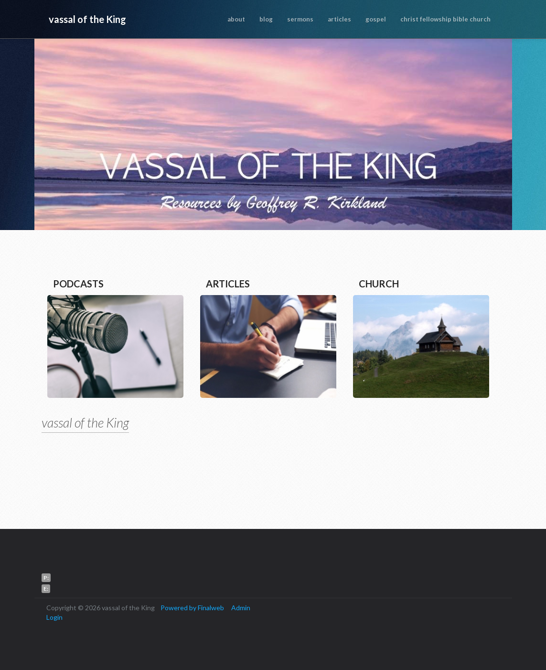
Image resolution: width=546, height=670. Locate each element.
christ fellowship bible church (445, 19)
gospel (375, 19)
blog (266, 19)
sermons (300, 19)
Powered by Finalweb (192, 608)
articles (339, 19)
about (236, 19)
